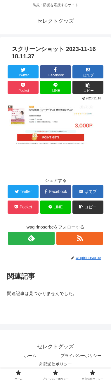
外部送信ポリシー (55, 364)
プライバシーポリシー (80, 355)
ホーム (30, 355)
